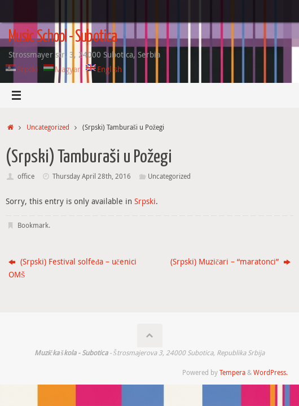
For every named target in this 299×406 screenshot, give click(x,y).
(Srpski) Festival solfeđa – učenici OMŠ (72, 268)
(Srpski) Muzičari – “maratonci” (230, 262)
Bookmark (33, 225)
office (25, 176)
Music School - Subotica (62, 37)
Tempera (232, 372)
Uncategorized (48, 127)
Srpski (145, 201)
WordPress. (270, 372)
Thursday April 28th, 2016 (91, 176)
